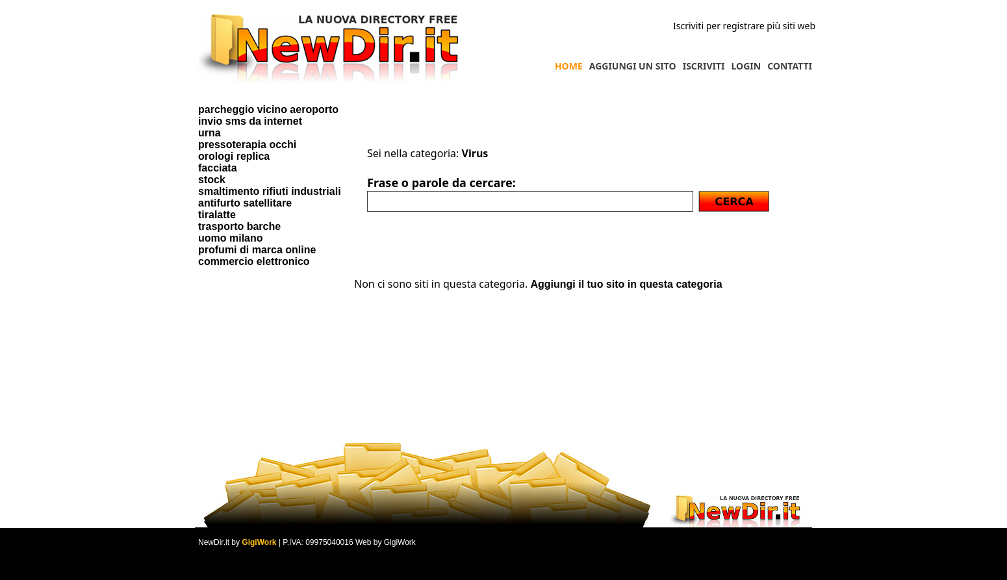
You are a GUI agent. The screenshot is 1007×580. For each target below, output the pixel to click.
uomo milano (230, 238)
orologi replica (234, 156)
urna (209, 132)
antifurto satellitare (245, 202)
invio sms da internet (250, 121)
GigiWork (259, 542)
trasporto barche (239, 226)
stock (211, 179)
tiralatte (217, 214)
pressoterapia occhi (247, 144)
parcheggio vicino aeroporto (268, 109)
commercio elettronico (254, 261)
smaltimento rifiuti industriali (269, 191)
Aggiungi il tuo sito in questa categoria (626, 284)
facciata (217, 167)
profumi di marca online (257, 249)
